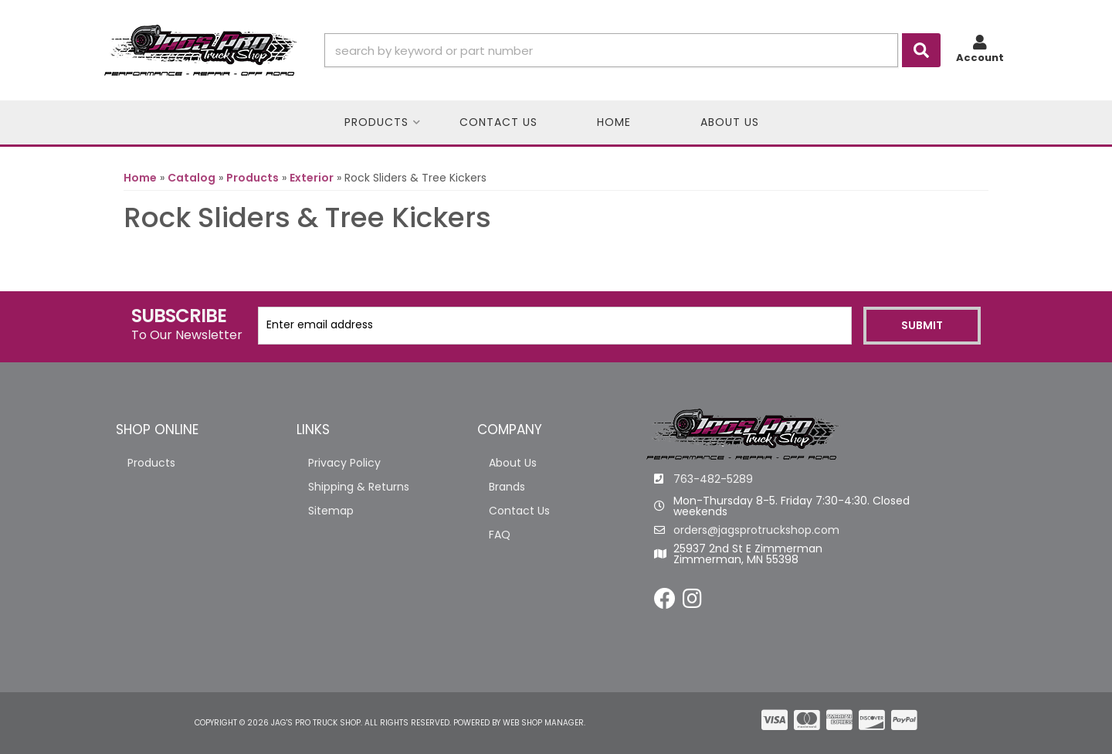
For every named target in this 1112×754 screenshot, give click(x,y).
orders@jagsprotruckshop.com (756, 530)
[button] (632, 50)
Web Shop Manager (543, 723)
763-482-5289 (713, 479)
